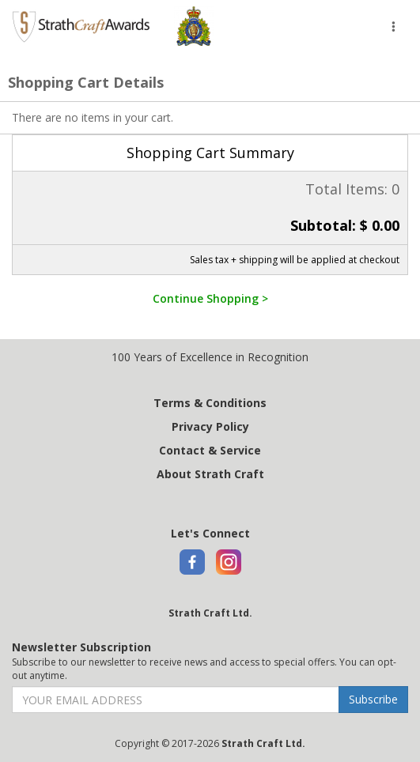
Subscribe (373, 699)
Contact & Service (210, 450)
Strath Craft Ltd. (210, 613)
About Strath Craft (210, 473)
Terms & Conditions (210, 402)
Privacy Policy (210, 426)
